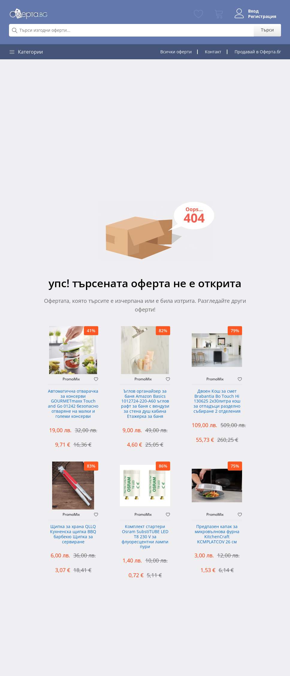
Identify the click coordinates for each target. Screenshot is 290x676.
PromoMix (71, 379)
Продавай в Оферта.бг (258, 52)
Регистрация (262, 16)
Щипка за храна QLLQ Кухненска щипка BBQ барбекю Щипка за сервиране (73, 534)
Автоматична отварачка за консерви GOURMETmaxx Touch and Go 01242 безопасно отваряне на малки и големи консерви (73, 404)
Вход (253, 11)
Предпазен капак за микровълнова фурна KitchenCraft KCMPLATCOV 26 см (217, 534)
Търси (267, 30)
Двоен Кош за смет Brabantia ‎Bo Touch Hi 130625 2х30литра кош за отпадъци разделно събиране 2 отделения (217, 401)
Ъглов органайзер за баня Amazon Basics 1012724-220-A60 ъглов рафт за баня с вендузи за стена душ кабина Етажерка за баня (145, 404)
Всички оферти (176, 52)
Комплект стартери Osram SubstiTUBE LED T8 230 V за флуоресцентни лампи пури (145, 536)
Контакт (213, 52)
